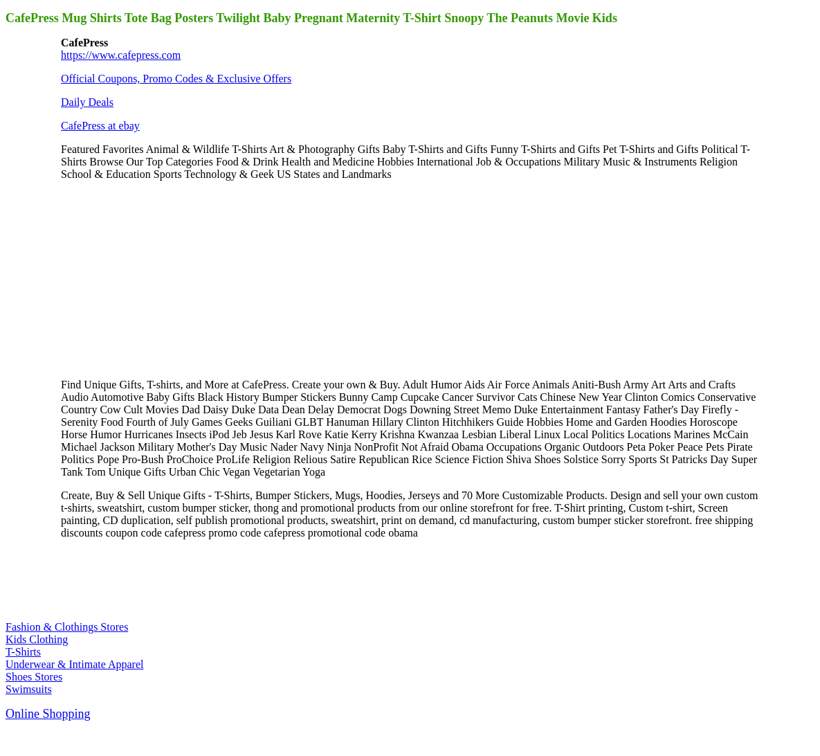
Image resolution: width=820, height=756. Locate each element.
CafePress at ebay (100, 126)
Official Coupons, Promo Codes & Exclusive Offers (176, 78)
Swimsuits (29, 689)
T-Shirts (23, 652)
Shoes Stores (34, 677)
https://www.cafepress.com (121, 55)
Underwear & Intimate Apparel (74, 664)
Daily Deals (87, 102)
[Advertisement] (164, 278)
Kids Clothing (37, 639)
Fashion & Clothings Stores (67, 627)
